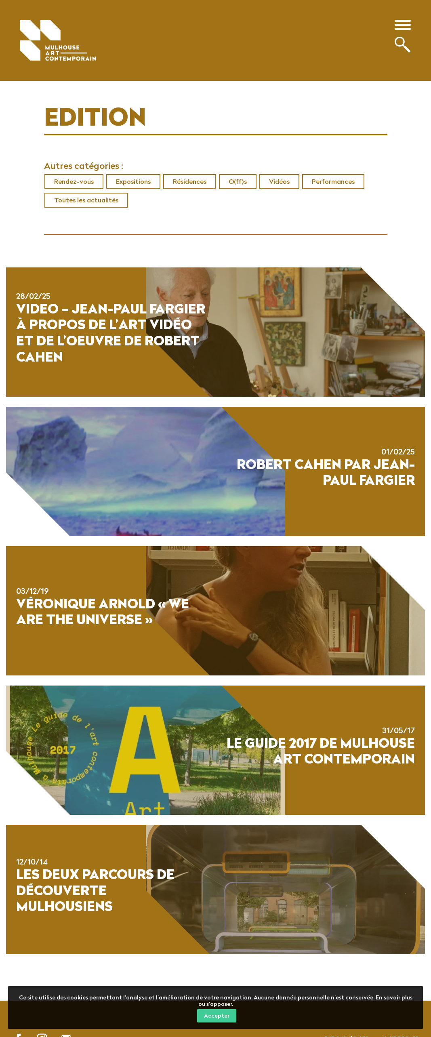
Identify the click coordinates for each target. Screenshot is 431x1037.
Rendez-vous (74, 181)
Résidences (189, 181)
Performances (333, 181)
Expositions (133, 181)
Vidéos (279, 181)
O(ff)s (238, 181)
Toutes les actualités (86, 200)
